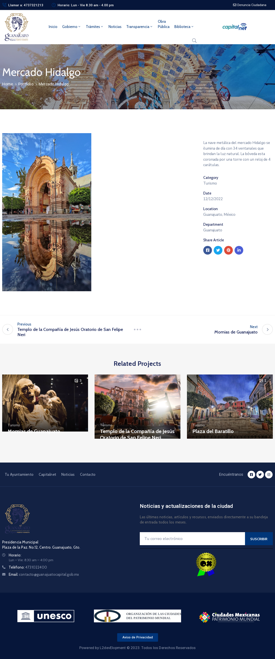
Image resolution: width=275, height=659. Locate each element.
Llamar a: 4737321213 (25, 5)
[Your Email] (192, 538)
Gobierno (71, 27)
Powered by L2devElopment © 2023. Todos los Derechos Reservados (137, 648)
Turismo (210, 183)
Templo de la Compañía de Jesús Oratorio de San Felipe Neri (137, 434)
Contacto (88, 474)
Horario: (15, 555)
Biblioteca (184, 27)
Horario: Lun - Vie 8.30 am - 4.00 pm (86, 5)
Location (210, 209)
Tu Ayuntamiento (19, 474)
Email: (44, 574)
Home (7, 84)
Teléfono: (28, 567)
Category (210, 177)
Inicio (53, 27)
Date (207, 193)
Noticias (115, 27)
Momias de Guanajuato (34, 431)
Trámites (95, 27)
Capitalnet (47, 474)
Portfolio (25, 84)
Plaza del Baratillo (213, 431)
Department (213, 224)
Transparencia (139, 27)
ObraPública (164, 24)
